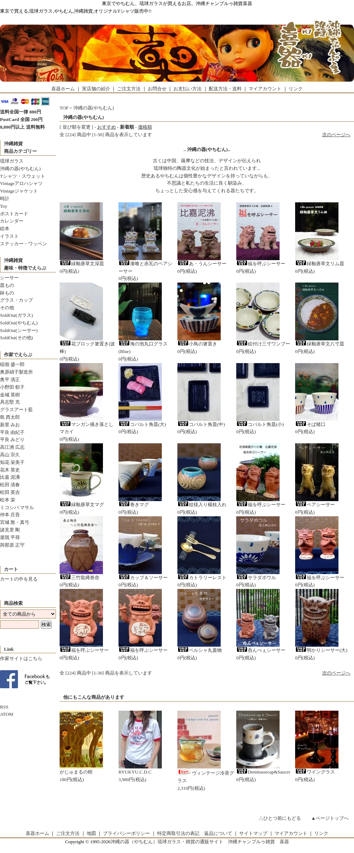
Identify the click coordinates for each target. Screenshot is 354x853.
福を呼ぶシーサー (260, 263)
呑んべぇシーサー (260, 650)
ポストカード (14, 213)
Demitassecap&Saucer (263, 772)
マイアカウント (265, 88)
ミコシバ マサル (17, 507)
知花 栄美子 (12, 462)
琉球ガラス (11, 161)
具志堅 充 (10, 402)
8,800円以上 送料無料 (22, 127)
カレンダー (11, 221)
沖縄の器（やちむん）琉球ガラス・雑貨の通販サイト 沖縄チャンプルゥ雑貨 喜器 (200, 841)
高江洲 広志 (12, 447)
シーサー (9, 277)
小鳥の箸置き (197, 343)
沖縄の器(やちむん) (20, 168)
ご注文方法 (129, 88)
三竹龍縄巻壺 (79, 577)
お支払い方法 (187, 88)
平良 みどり (12, 439)
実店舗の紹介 (96, 88)
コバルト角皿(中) (201, 424)
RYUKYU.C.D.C (134, 772)
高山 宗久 (10, 454)
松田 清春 (10, 484)
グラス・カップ (16, 300)
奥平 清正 (10, 379)
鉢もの (7, 293)
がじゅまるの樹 (76, 772)
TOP (64, 108)
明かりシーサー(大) (321, 650)
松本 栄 (7, 500)
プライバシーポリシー (126, 833)
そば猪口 (310, 424)
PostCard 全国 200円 (21, 119)
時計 (4, 198)
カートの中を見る (19, 579)
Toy (3, 206)
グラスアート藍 (16, 409)
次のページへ (336, 134)
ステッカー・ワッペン (23, 243)
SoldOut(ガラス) (16, 315)
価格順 (145, 127)
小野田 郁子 (12, 387)
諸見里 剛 (10, 530)
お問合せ (157, 88)
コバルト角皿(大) (142, 424)
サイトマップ (253, 833)
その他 (7, 307)
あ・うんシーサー (201, 263)
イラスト (9, 236)
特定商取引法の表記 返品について (194, 833)
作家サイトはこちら (21, 658)
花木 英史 (10, 470)
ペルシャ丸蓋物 (199, 650)
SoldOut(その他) (16, 337)
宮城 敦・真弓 (14, 522)
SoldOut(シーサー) (19, 330)
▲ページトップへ (330, 818)
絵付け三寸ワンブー (263, 343)
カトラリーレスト (201, 577)
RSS (4, 707)
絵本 (4, 228)
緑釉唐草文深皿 (82, 263)
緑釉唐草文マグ (82, 504)
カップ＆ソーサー (143, 577)
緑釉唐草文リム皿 (319, 263)
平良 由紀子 (12, 432)
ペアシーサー (315, 504)
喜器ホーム (63, 88)
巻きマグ (133, 504)
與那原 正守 (12, 545)
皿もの (7, 285)
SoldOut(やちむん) (19, 323)
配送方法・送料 (225, 88)
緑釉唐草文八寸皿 (319, 343)
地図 (91, 833)
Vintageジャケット (19, 191)
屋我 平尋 (10, 537)
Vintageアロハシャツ (21, 183)
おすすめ (106, 127)
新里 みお (10, 424)
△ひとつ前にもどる (280, 818)
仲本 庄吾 (10, 514)
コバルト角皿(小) (260, 424)
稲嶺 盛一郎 (12, 364)
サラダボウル (256, 577)
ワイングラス (315, 772)
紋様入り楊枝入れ (201, 504)
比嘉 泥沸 (10, 477)
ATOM (6, 714)
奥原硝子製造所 (16, 372)
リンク (296, 88)
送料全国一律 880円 (20, 112)
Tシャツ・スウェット (22, 176)
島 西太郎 (10, 417)
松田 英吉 (10, 492)
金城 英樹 (10, 394)
